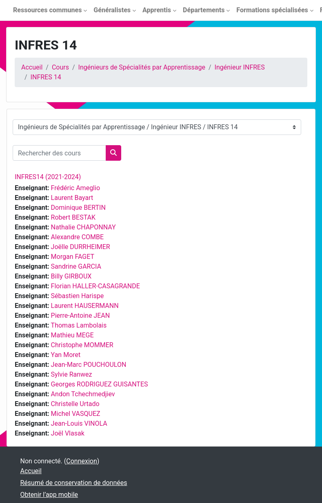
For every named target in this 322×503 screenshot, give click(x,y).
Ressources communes (47, 10)
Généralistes (112, 10)
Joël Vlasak (67, 433)
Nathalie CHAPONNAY (83, 227)
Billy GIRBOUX (71, 276)
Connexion (81, 461)
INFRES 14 (46, 77)
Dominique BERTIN (78, 207)
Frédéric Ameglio (75, 188)
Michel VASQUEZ (75, 414)
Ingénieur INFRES (240, 67)
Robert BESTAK (73, 217)
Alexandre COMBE (77, 237)
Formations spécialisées (272, 10)
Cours (60, 67)
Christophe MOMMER (82, 345)
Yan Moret (66, 355)
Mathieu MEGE (72, 335)
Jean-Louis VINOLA (79, 423)
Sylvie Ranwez (71, 374)
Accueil (31, 67)
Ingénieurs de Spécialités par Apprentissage (141, 67)
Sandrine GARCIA (76, 266)
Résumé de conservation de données (73, 483)
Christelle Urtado (75, 404)
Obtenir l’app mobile (49, 495)
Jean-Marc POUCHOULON (89, 364)
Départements (203, 10)
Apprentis (156, 10)
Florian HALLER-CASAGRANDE (95, 286)
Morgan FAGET (72, 256)
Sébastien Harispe (77, 296)
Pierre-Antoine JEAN (80, 315)
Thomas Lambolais (79, 325)
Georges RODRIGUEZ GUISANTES (99, 384)
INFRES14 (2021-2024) (48, 177)
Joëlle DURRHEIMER (80, 247)
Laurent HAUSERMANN (85, 306)
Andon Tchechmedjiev (83, 394)
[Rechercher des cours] (59, 153)
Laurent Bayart (72, 198)
